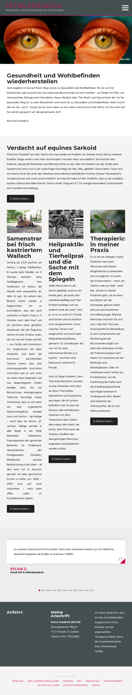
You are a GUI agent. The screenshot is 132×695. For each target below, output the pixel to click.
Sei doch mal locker (48, 685)
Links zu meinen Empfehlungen (43, 681)
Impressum (17, 681)
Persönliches (93, 681)
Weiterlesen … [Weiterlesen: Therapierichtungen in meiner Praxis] (104, 421)
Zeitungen (68, 681)
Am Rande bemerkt (112, 681)
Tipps (79, 681)
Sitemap (96, 685)
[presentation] (5, 40)
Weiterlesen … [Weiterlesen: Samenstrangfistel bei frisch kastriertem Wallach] (20, 508)
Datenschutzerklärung (75, 685)
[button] (118, 59)
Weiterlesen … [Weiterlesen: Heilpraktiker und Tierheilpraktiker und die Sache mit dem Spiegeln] (62, 459)
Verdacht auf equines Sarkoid (51, 147)
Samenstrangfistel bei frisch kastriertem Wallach (34, 247)
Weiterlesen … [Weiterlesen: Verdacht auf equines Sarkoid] (20, 198)
